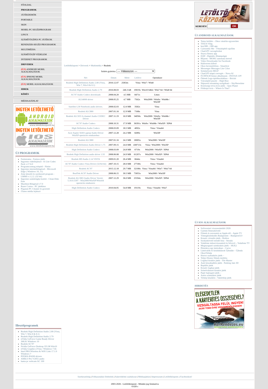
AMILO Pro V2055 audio (32, 358)
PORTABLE (26, 19)
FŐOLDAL (26, 5)
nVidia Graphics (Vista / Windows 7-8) (38, 348)
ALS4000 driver (85, 99)
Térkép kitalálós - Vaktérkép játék (216, 277)
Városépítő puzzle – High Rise (215, 80)
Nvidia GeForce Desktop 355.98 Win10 (39, 346)
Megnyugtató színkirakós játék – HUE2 (219, 245)
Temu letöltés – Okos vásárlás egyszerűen (220, 41)
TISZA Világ (207, 43)
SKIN (23, 24)
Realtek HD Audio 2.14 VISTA (85, 159)
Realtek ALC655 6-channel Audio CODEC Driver (85, 117)
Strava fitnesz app (209, 53)
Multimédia (96, 65)
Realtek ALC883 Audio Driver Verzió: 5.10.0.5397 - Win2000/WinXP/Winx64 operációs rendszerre (86, 180)
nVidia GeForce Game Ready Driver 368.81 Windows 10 (37, 340)
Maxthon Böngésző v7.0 (32, 184)
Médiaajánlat (144, 376)
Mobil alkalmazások (40, 84)
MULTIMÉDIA (28, 49)
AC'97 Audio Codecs (85, 123)
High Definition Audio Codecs (86, 128)
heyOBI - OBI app (209, 46)
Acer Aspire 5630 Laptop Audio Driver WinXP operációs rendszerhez (86, 134)
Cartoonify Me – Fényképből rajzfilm (218, 48)
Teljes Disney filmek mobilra (214, 258)
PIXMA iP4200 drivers (31, 356)
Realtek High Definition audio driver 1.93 (86, 154)
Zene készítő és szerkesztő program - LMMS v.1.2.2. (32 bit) (37, 175)
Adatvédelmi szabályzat (125, 376)
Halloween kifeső (209, 63)
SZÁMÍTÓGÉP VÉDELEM (34, 54)
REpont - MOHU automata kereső (216, 58)
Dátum (113, 78)
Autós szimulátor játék (211, 275)
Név (85, 78)
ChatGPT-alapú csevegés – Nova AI (217, 73)
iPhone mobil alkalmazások (32, 77)
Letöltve (137, 78)
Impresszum (157, 376)
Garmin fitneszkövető (211, 230)
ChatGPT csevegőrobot (211, 51)
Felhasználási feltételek (102, 376)
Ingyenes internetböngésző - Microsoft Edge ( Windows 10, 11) (38, 170)
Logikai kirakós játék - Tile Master (216, 260)
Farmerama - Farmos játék (33, 159)
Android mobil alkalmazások (33, 70)
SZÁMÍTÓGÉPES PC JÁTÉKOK (36, 39)
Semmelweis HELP (209, 71)
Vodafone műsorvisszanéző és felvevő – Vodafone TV (225, 243)
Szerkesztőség (84, 376)
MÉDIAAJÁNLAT (29, 101)
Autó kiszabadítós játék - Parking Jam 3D (219, 263)
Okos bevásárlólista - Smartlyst (215, 66)
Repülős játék (207, 265)
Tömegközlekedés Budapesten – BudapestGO (221, 235)
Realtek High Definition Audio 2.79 (37, 336)
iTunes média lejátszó (31, 191)
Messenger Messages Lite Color (215, 68)
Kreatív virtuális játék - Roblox (215, 238)
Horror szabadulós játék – (212, 255)
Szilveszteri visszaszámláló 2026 (216, 228)
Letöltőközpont (71, 65)
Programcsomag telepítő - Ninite (36, 166)
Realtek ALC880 (85, 111)
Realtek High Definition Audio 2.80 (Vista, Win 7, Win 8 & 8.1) (85, 83)
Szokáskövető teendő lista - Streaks (217, 240)
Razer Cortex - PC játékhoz (33, 186)
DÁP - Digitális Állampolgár (214, 56)
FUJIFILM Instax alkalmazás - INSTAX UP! (221, 76)
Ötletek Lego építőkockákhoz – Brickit (218, 78)
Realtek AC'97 (27, 344)
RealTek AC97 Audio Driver (86, 173)
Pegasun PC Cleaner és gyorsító (35, 188)
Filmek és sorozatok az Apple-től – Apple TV (221, 233)
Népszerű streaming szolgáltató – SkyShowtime (222, 83)
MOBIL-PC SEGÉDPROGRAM (36, 29)
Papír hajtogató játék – (211, 273)
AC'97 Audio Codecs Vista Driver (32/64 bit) (85, 163)
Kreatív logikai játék (210, 268)
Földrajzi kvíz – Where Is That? (215, 88)
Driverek (84, 65)
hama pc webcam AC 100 (32, 361)
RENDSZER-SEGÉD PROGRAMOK (38, 44)
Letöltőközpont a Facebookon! (178, 376)
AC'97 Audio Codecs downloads (85, 94)
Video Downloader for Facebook (215, 61)
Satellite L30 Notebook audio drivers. (86, 106)
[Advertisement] (37, 258)
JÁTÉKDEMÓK (28, 14)
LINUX (24, 34)
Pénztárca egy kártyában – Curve (216, 248)
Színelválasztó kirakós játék (213, 270)
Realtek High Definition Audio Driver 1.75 (85, 145)
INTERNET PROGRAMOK (34, 59)
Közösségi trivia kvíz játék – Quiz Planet (219, 85)
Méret (127, 78)
